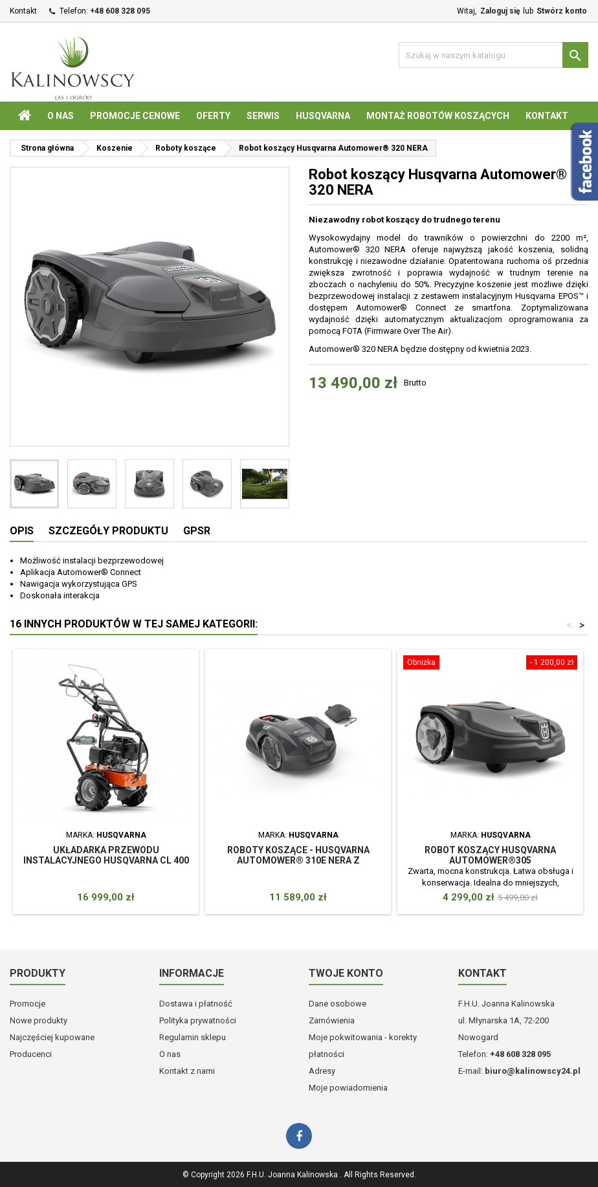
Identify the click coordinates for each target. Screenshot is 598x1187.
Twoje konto (346, 973)
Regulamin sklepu (192, 1037)
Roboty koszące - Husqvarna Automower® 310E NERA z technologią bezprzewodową (298, 860)
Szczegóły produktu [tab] (108, 531)
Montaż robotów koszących (437, 116)
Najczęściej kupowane (52, 1037)
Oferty (213, 116)
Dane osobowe (337, 1003)
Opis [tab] (22, 531)
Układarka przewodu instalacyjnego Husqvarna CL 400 (106, 855)
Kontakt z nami (187, 1071)
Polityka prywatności (197, 1020)
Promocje (27, 1003)
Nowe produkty (38, 1020)
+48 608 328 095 (120, 11)
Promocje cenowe (135, 116)
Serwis (263, 116)
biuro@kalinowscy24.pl (533, 1071)
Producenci (31, 1054)
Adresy (322, 1071)
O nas (60, 116)
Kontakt (23, 11)
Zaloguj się (500, 11)
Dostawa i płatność (195, 1003)
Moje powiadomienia (348, 1088)
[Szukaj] (493, 55)
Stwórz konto (562, 11)
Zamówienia (332, 1020)
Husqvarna (323, 116)
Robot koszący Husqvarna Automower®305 (490, 855)
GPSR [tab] (196, 531)
